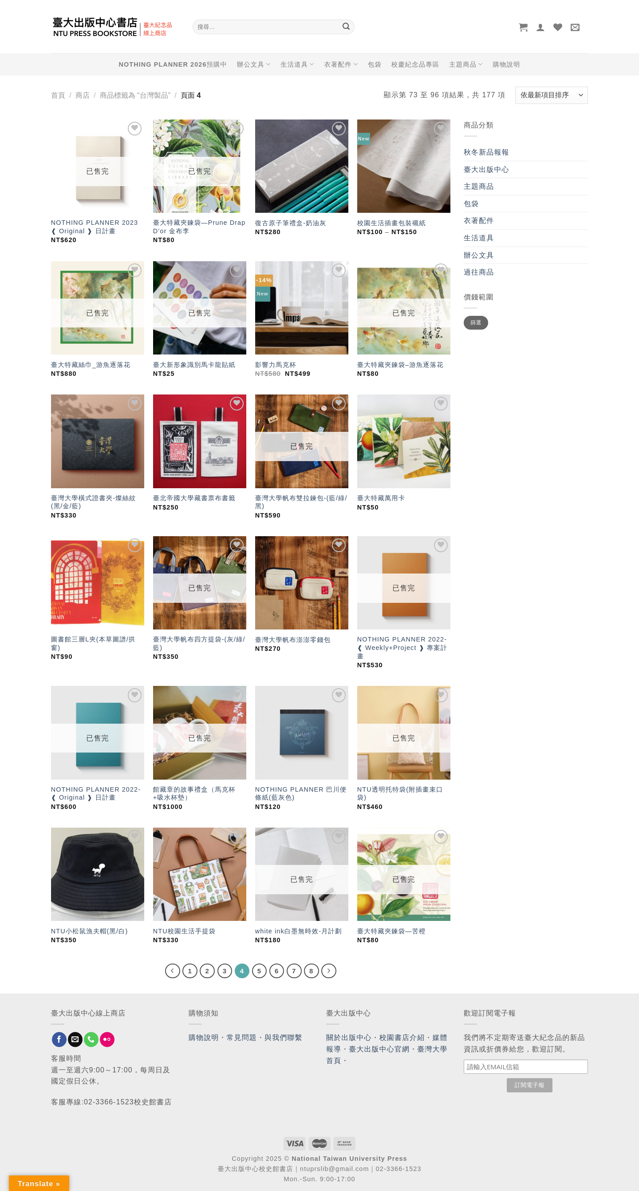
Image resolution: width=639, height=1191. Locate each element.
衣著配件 (341, 64)
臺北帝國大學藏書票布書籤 (194, 498)
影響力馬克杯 (275, 364)
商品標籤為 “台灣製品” (135, 95)
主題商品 (466, 64)
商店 (82, 95)
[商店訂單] (551, 95)
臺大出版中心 (486, 169)
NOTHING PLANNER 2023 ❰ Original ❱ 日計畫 (94, 227)
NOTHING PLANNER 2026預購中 (173, 64)
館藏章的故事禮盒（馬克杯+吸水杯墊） (194, 793)
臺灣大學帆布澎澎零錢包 (293, 639)
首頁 (58, 95)
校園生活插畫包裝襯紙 (391, 223)
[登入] (540, 27)
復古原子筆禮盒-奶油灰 (291, 223)
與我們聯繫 (283, 1037)
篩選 (475, 322)
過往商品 (479, 272)
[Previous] (172, 971)
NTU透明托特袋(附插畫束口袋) (400, 793)
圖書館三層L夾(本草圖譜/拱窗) (93, 643)
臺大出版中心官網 (379, 1049)
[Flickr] (107, 1039)
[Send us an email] (75, 1039)
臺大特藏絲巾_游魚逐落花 (91, 364)
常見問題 (242, 1037)
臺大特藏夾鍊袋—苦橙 (391, 931)
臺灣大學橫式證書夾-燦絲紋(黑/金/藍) (93, 502)
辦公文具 (254, 64)
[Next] (328, 971)
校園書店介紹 (402, 1037)
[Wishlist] (558, 27)
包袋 (375, 64)
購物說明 (506, 64)
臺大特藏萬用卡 (381, 498)
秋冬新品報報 (486, 152)
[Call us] (91, 1039)
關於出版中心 (349, 1037)
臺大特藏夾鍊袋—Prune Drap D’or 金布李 (199, 227)
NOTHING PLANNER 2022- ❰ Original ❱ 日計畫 (96, 793)
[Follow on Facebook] (59, 1039)
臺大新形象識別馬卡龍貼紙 (194, 364)
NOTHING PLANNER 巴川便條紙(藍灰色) (301, 793)
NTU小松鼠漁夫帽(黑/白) (89, 931)
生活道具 (297, 64)
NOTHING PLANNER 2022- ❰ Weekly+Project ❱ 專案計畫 (402, 647)
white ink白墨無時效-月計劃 (298, 931)
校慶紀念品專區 (415, 64)
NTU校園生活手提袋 (184, 931)
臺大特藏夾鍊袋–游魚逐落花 (400, 364)
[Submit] (346, 27)
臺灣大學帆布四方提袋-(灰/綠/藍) (199, 643)
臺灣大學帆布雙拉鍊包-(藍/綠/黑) (301, 502)
